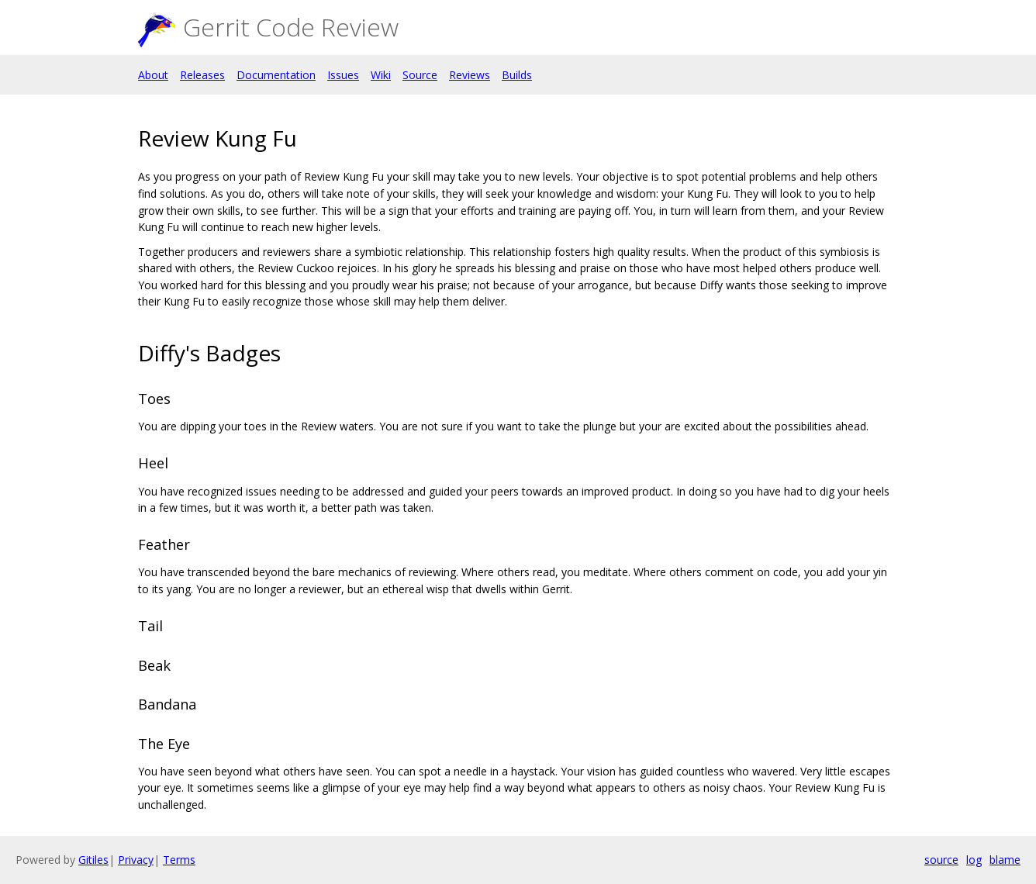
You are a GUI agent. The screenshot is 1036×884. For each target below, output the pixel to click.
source (941, 859)
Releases (202, 74)
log (974, 859)
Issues (343, 74)
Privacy (136, 859)
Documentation (276, 74)
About (153, 74)
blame (1004, 859)
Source (419, 74)
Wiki (381, 74)
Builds (517, 74)
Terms (179, 859)
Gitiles (93, 859)
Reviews (469, 74)
